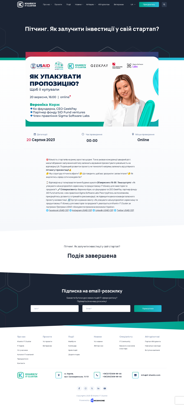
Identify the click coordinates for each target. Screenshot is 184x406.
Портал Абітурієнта (153, 341)
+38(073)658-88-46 (112, 373)
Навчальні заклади (153, 346)
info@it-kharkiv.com (150, 375)
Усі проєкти (47, 341)
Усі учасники (22, 350)
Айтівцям (90, 4)
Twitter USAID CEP (125, 210)
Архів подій (72, 350)
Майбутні (72, 341)
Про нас (46, 4)
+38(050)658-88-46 (112, 376)
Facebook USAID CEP (59, 210)
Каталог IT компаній (25, 354)
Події (68, 4)
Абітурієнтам (104, 4)
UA (132, 4)
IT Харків (20, 346)
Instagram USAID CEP (82, 210)
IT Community (124, 341)
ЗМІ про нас (98, 346)
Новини (78, 4)
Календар (72, 346)
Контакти (21, 363)
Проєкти (58, 4)
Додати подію (74, 354)
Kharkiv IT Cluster (24, 341)
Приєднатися (22, 359)
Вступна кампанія (152, 350)
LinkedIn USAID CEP (104, 210)
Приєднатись (149, 4)
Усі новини (98, 341)
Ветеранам (119, 4)
